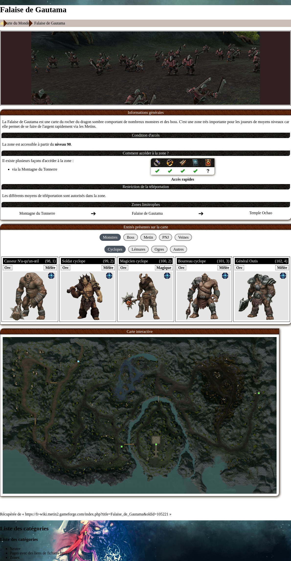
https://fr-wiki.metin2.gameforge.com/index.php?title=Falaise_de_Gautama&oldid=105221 (96, 514)
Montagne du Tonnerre (39, 169)
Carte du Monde (16, 23)
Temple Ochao (260, 213)
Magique (164, 268)
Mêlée (50, 268)
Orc (7, 268)
